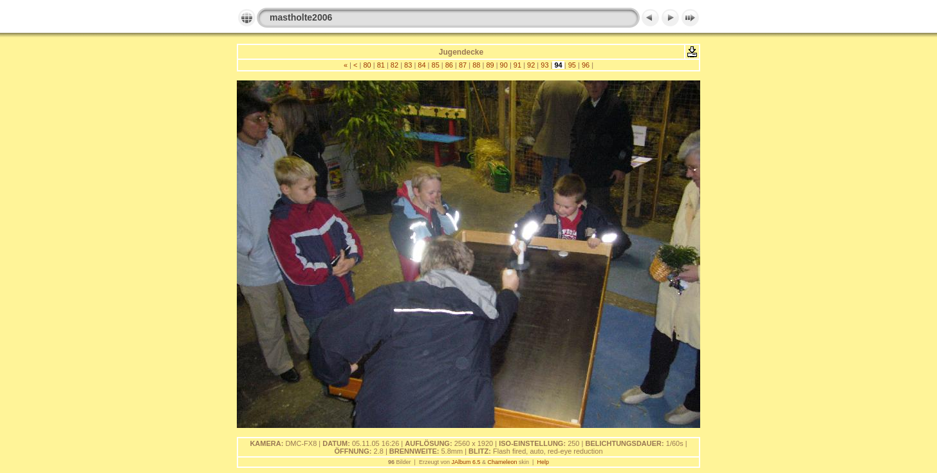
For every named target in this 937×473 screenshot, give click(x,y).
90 (504, 65)
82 (394, 65)
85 (435, 65)
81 (381, 65)
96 (585, 65)
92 (531, 65)
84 (421, 65)
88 (476, 65)
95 (572, 65)
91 (517, 65)
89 (490, 65)
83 (408, 65)
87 (463, 65)
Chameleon (502, 462)
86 (449, 65)
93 (544, 65)
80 (367, 65)
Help (543, 462)
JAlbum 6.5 (465, 462)
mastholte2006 (301, 17)
